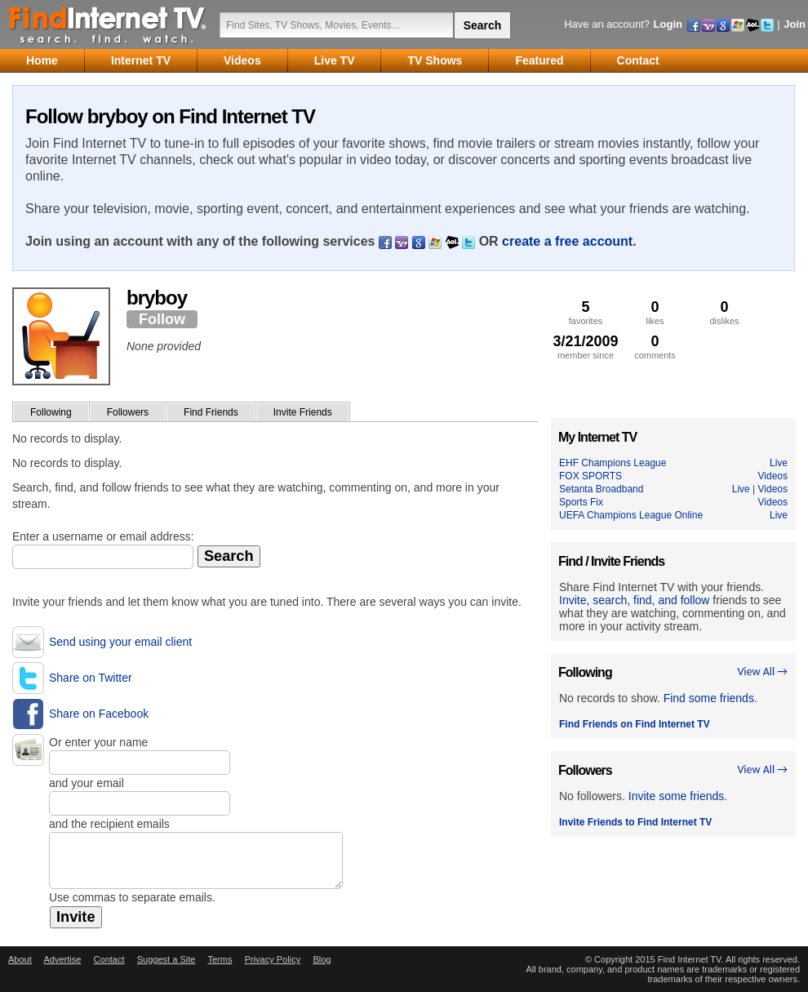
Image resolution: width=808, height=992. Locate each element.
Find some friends (709, 698)
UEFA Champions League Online (631, 515)
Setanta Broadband (601, 489)
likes (655, 312)
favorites (585, 312)
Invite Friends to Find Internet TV (635, 822)
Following (51, 412)
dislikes (724, 312)
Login (668, 24)
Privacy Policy (272, 959)
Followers (128, 412)
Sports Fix (581, 502)
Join (795, 24)
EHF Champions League (612, 463)
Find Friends (211, 412)
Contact (109, 959)
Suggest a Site (166, 959)
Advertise (62, 959)
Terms (219, 959)
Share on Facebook (99, 713)
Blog (322, 959)
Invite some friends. (677, 796)
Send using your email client (120, 641)
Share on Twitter (90, 677)
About (20, 959)
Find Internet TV (108, 24)
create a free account (567, 241)
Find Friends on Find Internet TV (634, 724)
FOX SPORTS (590, 476)
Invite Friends (302, 412)
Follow (162, 319)
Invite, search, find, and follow (634, 600)
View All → (762, 671)
